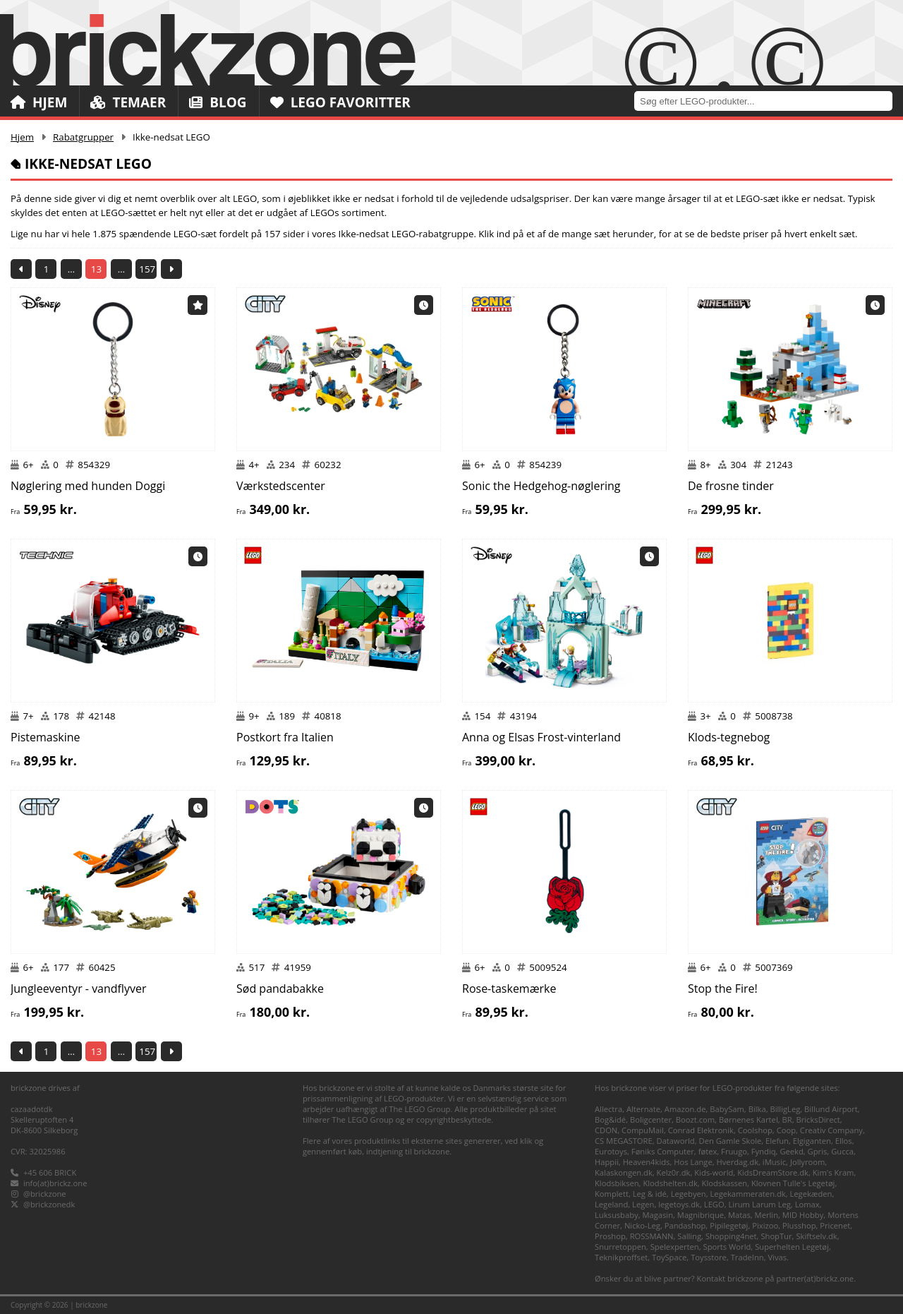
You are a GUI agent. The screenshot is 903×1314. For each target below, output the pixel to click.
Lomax (807, 1204)
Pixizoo (765, 1225)
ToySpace (669, 1257)
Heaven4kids (646, 1162)
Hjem (39, 102)
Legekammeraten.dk (748, 1193)
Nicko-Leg (642, 1225)
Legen (643, 1204)
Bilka (757, 1109)
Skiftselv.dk (816, 1236)
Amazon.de (685, 1109)
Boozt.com (695, 1119)
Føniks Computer (662, 1151)
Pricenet (835, 1225)
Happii (607, 1162)
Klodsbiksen (617, 1183)
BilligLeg (785, 1109)
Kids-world (713, 1172)
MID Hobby (802, 1215)
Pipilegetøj (729, 1225)
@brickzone (44, 1193)
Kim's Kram (833, 1172)
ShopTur (776, 1236)
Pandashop (685, 1225)
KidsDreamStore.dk (772, 1172)
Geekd (791, 1151)
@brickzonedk (49, 1204)
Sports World (727, 1246)
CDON (606, 1130)
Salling (689, 1236)
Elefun (777, 1140)
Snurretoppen (620, 1246)
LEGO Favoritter (340, 102)
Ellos (843, 1140)
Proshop (610, 1236)
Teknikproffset (621, 1257)
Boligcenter (651, 1119)
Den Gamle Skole (730, 1140)
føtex (707, 1151)
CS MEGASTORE (624, 1140)
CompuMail (643, 1130)
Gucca (842, 1151)
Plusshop (799, 1225)
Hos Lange (693, 1162)
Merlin (766, 1215)
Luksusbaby (616, 1215)
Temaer (128, 102)
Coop (786, 1130)
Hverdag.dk (738, 1162)
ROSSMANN (652, 1236)
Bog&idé (610, 1119)
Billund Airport (831, 1109)
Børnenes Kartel (748, 1119)
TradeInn (747, 1257)
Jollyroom (807, 1162)
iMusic (774, 1162)
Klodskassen (724, 1183)
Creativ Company (831, 1130)
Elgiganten (812, 1140)
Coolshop (755, 1130)
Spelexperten (674, 1246)
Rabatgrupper (83, 137)
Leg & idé (650, 1193)
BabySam (727, 1109)
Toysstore (709, 1257)
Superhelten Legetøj (792, 1246)
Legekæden (810, 1193)
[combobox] (768, 100)
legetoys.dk (679, 1204)
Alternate (643, 1109)
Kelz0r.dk (674, 1172)
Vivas (777, 1257)
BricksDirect (818, 1119)
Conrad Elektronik (701, 1130)
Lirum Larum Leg (760, 1204)
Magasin (657, 1215)
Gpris (818, 1151)
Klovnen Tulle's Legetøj (793, 1183)
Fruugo (734, 1151)
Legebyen (688, 1193)
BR (787, 1119)
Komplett (612, 1193)
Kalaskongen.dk (624, 1172)
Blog (217, 102)
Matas (739, 1215)
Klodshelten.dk (670, 1183)
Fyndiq (763, 1151)
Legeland (611, 1204)
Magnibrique (700, 1215)
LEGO (714, 1204)
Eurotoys (611, 1151)
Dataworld (676, 1140)
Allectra (608, 1109)
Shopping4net (731, 1236)
